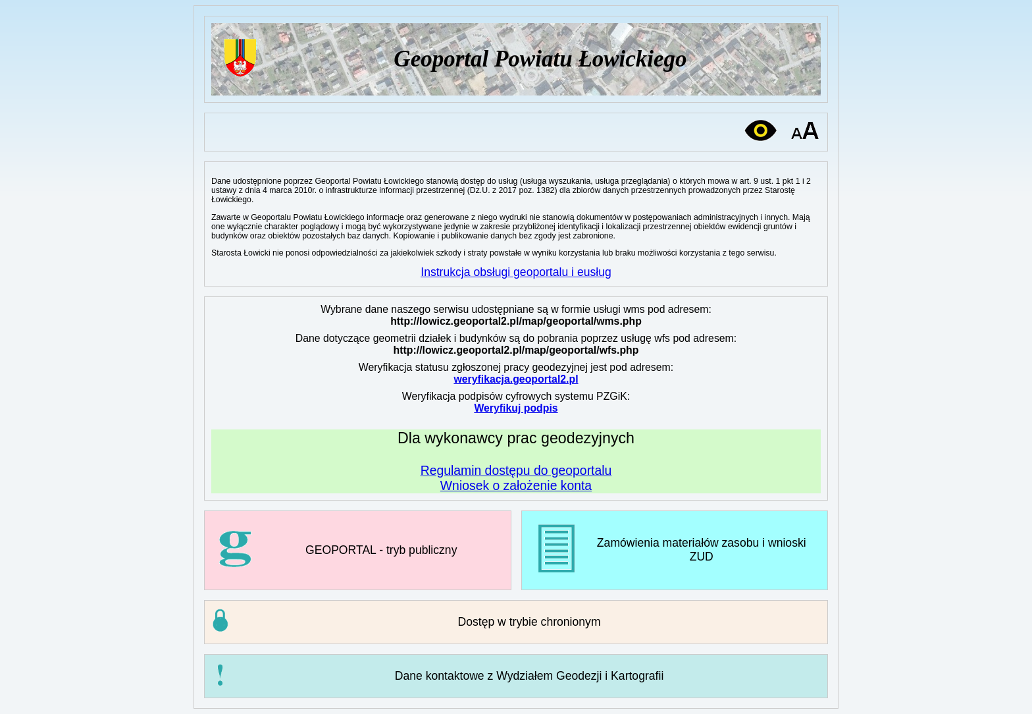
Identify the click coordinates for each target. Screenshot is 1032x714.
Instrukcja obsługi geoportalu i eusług (516, 272)
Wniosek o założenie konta (516, 485)
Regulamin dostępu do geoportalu (516, 470)
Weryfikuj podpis (515, 408)
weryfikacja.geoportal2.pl (515, 379)
